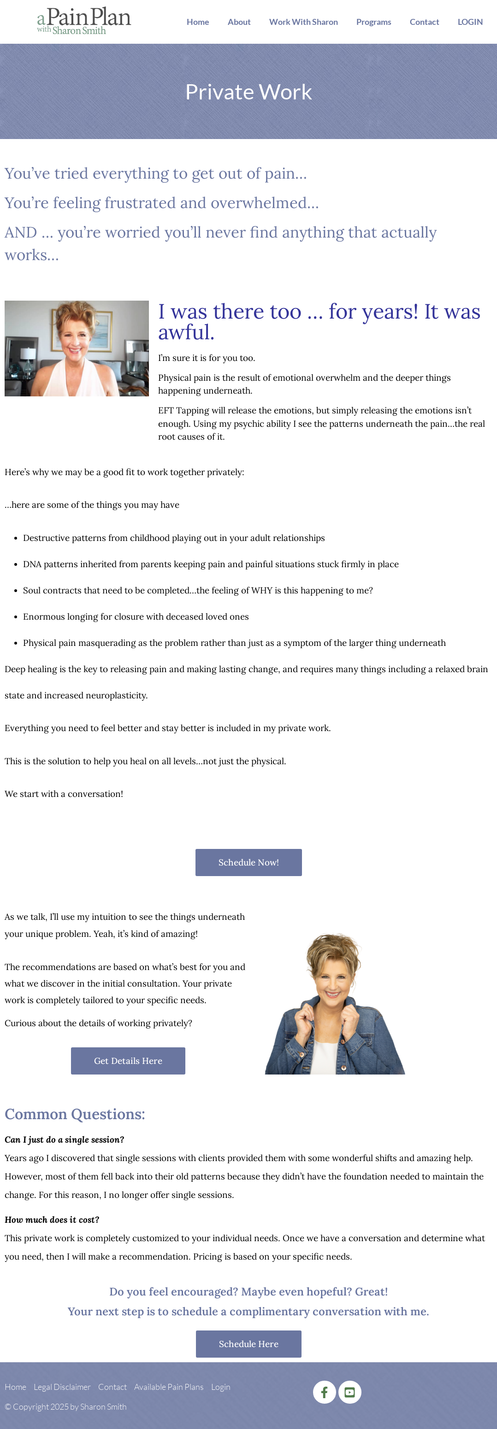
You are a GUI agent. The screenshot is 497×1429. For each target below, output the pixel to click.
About (239, 22)
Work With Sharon (303, 22)
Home (198, 22)
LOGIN (470, 22)
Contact (424, 22)
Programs (373, 22)
